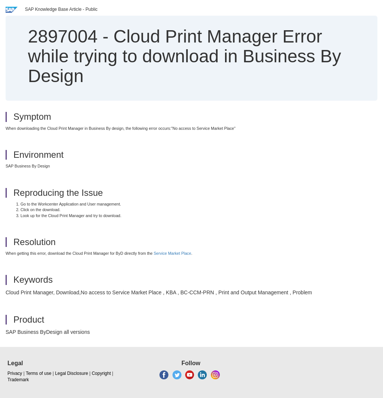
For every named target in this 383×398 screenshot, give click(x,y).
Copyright (101, 373)
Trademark (18, 379)
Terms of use (38, 373)
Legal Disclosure (71, 373)
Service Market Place (172, 253)
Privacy (14, 373)
